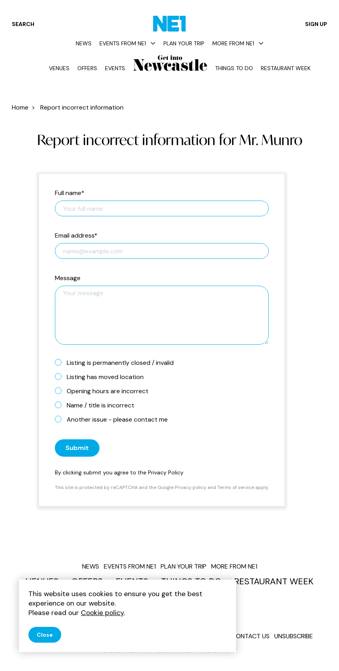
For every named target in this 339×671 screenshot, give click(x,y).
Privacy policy (190, 487)
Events (115, 68)
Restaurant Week (286, 68)
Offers (87, 68)
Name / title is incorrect (97, 405)
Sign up (316, 24)
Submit (77, 448)
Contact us (251, 636)
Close (45, 634)
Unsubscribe (293, 636)
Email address (76, 236)
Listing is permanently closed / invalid (117, 362)
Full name (69, 193)
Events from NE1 (127, 43)
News (84, 43)
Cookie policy (102, 612)
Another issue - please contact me (114, 419)
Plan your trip (183, 43)
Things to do (234, 68)
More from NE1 (238, 43)
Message (68, 278)
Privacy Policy (166, 472)
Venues (59, 68)
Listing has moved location (102, 376)
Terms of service (235, 487)
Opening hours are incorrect (105, 391)
